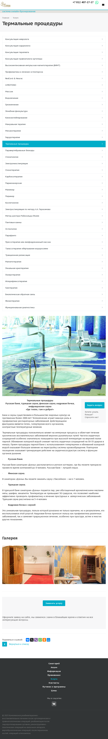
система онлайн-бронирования (18, 11)
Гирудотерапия (12, 137)
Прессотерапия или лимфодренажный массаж (28, 242)
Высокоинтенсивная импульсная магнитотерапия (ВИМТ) (32, 65)
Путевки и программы (54, 686)
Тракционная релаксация (17, 255)
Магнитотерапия (13, 261)
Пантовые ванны (13, 222)
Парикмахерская (13, 183)
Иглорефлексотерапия (16, 281)
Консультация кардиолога (17, 45)
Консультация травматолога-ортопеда (23, 59)
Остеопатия (11, 229)
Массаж (9, 91)
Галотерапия (11, 288)
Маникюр (9, 189)
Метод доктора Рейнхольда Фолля (22, 216)
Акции (54, 667)
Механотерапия (13, 131)
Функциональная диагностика (19, 307)
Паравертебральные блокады (19, 150)
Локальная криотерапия (17, 268)
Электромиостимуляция (16, 163)
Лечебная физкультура (16, 111)
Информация (54, 671)
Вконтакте (54, 703)
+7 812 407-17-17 (83, 2)
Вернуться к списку (15, 644)
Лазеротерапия (12, 274)
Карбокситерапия (13, 176)
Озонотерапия (12, 170)
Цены (54, 690)
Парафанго (10, 235)
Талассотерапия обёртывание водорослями (26, 248)
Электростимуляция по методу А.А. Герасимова (27, 209)
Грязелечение (12, 104)
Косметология (11, 203)
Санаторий (54, 663)
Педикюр (9, 196)
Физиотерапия (12, 301)
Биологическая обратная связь (20, 294)
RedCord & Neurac (14, 78)
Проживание (54, 675)
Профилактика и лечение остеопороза (24, 72)
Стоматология (11, 157)
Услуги (54, 679)
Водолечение (11, 98)
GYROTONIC (10, 85)
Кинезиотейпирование (16, 117)
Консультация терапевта (17, 52)
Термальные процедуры (17, 144)
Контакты (54, 683)
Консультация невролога (17, 39)
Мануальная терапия (15, 124)
